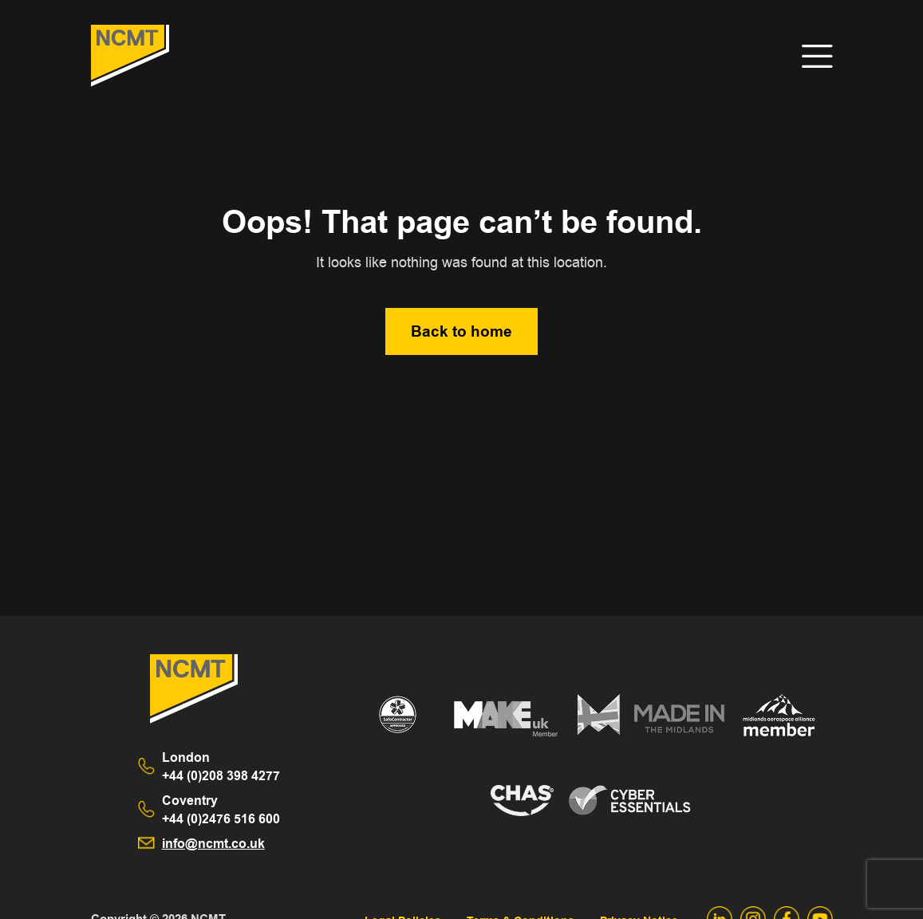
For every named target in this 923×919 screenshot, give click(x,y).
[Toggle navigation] (817, 56)
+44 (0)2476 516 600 (221, 809)
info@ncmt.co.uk (213, 843)
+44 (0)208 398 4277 (221, 766)
